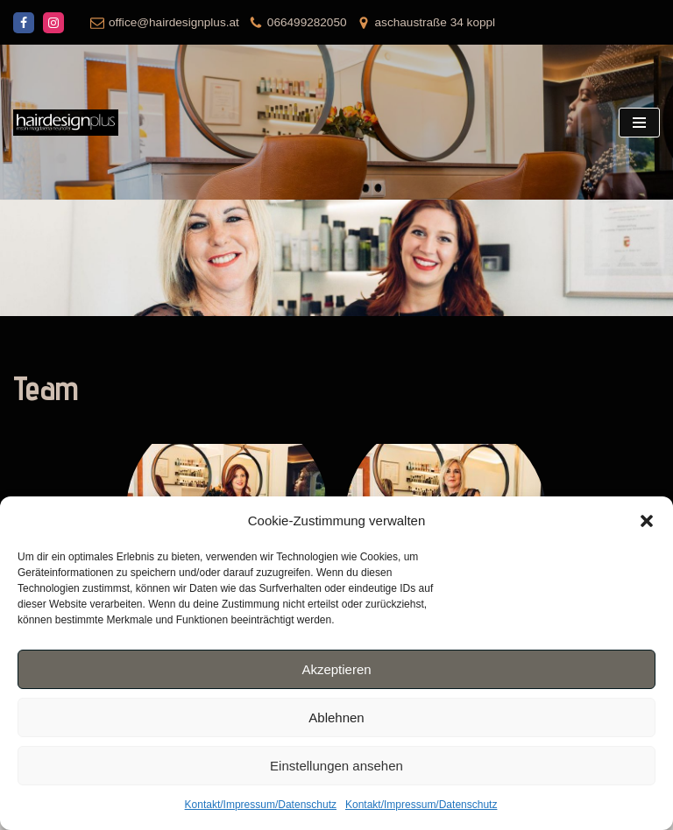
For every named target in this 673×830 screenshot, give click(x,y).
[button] (646, 521)
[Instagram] (53, 22)
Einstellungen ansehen (336, 765)
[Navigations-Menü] (639, 122)
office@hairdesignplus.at (174, 22)
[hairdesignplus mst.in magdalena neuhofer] (65, 122)
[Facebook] (23, 22)
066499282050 (307, 22)
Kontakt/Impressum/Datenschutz (260, 804)
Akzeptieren (336, 669)
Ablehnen (336, 717)
